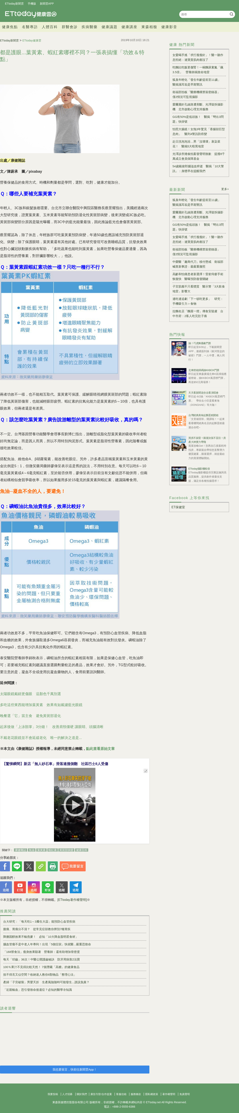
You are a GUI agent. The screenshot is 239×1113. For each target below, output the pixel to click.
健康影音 (169, 27)
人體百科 (50, 27)
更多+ (225, 189)
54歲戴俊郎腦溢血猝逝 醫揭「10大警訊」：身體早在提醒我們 (198, 168)
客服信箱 (121, 1094)
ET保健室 (178, 507)
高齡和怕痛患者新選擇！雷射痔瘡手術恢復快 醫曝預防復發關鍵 (197, 276)
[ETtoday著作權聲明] (72, 899)
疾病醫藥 (90, 27)
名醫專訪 (30, 27)
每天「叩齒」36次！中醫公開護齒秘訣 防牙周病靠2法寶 (41, 959)
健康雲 (31, 14)
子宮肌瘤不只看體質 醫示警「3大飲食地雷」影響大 (198, 289)
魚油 (31, 850)
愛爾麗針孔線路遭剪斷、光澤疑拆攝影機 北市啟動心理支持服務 (197, 107)
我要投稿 (53, 1094)
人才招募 (67, 1094)
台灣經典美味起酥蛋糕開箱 (203, 415)
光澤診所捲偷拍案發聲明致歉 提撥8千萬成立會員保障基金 (198, 156)
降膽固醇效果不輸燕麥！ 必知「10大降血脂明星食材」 (40, 936)
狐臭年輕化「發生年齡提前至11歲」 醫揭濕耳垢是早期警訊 (198, 82)
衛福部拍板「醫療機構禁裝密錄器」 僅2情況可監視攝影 (197, 94)
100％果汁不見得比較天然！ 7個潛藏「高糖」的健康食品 (41, 967)
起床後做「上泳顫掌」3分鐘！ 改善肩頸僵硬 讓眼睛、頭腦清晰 (51, 727)
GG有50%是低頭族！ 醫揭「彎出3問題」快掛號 (198, 119)
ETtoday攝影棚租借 (199, 468)
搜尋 (231, 14)
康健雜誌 (20, 850)
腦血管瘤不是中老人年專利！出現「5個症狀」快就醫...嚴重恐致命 (47, 944)
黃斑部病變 (66, 850)
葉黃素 (41, 850)
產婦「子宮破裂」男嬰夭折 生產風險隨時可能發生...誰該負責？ (46, 982)
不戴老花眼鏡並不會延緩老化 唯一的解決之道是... (41, 738)
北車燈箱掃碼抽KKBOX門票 (203, 370)
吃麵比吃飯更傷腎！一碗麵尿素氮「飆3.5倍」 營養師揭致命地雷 (197, 70)
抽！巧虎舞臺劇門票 (199, 343)
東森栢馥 (149, 27)
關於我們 (82, 1094)
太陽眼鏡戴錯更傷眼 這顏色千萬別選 (30, 694)
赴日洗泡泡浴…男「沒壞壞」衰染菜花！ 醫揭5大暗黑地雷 (196, 144)
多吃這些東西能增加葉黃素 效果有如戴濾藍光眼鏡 (41, 705)
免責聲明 (184, 1094)
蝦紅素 (52, 850)
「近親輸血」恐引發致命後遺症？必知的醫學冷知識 (37, 989)
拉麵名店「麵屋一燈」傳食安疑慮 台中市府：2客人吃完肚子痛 (197, 313)
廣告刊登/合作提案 (101, 1094)
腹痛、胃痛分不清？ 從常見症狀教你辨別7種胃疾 (37, 929)
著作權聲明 (168, 1094)
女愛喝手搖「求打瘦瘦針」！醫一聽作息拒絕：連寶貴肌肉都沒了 (197, 57)
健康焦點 (10, 27)
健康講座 (129, 27)
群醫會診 (70, 27)
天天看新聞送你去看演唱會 (203, 392)
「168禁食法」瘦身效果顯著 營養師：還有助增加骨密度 (41, 951)
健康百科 (81, 850)
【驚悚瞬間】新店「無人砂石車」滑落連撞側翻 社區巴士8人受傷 (55, 764)
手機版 (32, 3)
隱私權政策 (151, 1094)
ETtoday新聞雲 (14, 3)
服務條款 (136, 1094)
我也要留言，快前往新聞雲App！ (75, 1069)
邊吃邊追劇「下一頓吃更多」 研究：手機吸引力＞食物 (197, 301)
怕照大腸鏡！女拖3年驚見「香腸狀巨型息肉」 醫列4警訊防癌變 (198, 131)
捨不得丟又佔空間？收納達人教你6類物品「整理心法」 (39, 974)
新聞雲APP (47, 3)
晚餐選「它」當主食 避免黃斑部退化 (30, 716)
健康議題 (110, 27)
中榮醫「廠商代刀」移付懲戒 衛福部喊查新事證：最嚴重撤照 (197, 264)
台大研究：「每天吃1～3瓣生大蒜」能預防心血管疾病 (39, 921)
